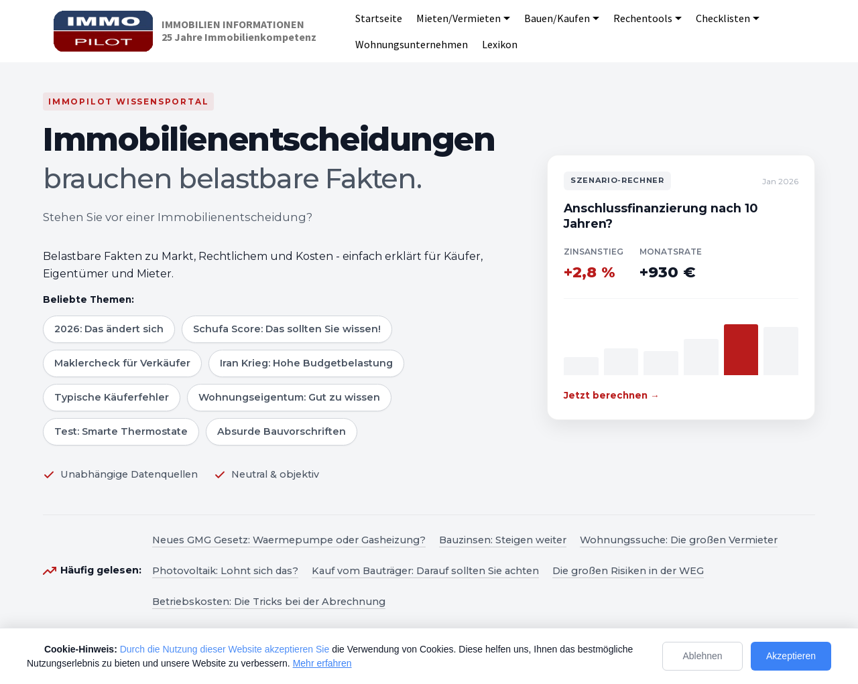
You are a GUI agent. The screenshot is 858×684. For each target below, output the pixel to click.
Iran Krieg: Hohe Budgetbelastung (306, 363)
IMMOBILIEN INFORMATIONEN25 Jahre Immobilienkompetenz (239, 31)
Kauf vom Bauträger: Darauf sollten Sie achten (425, 571)
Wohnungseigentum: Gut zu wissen (289, 397)
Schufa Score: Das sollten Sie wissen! (287, 329)
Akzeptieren (791, 656)
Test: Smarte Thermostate (121, 431)
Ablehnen (702, 656)
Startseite (378, 18)
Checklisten (723, 18)
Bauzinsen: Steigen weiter (502, 540)
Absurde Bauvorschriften (281, 431)
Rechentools (642, 18)
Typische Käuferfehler (111, 397)
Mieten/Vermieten (458, 18)
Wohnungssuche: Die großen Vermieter (679, 540)
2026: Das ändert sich (109, 329)
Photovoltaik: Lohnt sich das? (225, 571)
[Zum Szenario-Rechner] (681, 287)
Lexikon (499, 44)
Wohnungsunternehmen (411, 44)
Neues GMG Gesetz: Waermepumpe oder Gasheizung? (289, 540)
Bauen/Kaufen (557, 18)
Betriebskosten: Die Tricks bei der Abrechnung (268, 602)
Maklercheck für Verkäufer (122, 363)
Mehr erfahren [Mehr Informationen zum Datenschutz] (322, 663)
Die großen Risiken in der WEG (628, 571)
